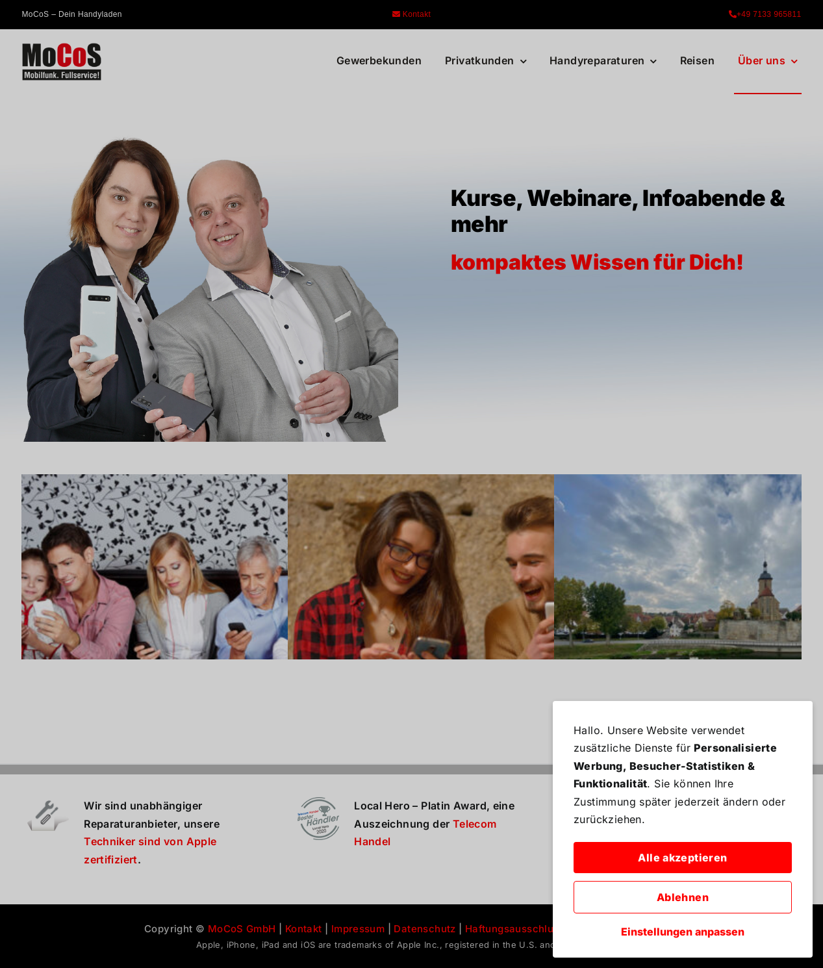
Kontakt (411, 14)
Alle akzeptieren (682, 857)
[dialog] (683, 829)
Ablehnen (683, 897)
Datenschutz (424, 929)
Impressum (358, 929)
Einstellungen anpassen (682, 931)
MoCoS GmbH (242, 929)
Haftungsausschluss (514, 929)
